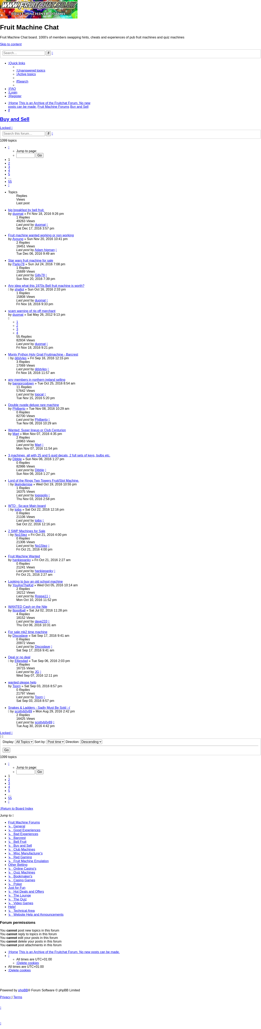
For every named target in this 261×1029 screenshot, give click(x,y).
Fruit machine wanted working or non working (41, 235)
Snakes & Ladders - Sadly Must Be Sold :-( (39, 707)
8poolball (18, 610)
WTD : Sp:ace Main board (27, 506)
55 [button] (10, 181)
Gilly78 (40, 275)
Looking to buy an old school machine (35, 581)
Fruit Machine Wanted (24, 556)
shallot (19, 289)
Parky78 (18, 264)
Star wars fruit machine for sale (30, 260)
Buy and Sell (14, 119)
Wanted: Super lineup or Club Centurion (37, 430)
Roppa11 (41, 596)
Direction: (84, 742)
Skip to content (11, 44)
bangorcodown (23, 383)
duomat (17, 213)
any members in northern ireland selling (36, 379)
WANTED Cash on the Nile (27, 606)
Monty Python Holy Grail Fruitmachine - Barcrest (43, 354)
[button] (8, 147)
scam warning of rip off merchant (31, 311)
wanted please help (22, 682)
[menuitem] (30, 70)
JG (37, 672)
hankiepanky (21, 560)
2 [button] (9, 163)
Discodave (20, 635)
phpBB (23, 990)
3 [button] (9, 167)
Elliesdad (21, 661)
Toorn (16, 686)
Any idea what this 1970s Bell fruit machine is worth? (46, 285)
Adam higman (45, 250)
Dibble (17, 459)
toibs (18, 509)
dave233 (41, 621)
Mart (15, 434)
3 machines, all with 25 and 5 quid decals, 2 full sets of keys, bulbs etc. (59, 455)
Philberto (18, 408)
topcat (39, 394)
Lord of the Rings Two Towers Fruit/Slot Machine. (43, 480)
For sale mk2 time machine (27, 632)
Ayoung (17, 239)
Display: (18, 742)
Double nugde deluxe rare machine (33, 405)
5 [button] (9, 174)
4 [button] (9, 170)
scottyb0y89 (23, 711)
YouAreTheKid (22, 585)
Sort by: (49, 742)
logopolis (41, 495)
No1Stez (21, 534)
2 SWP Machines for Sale (26, 531)
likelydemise (23, 484)
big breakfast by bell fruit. (26, 210)
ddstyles (21, 358)
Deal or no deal (19, 657)
